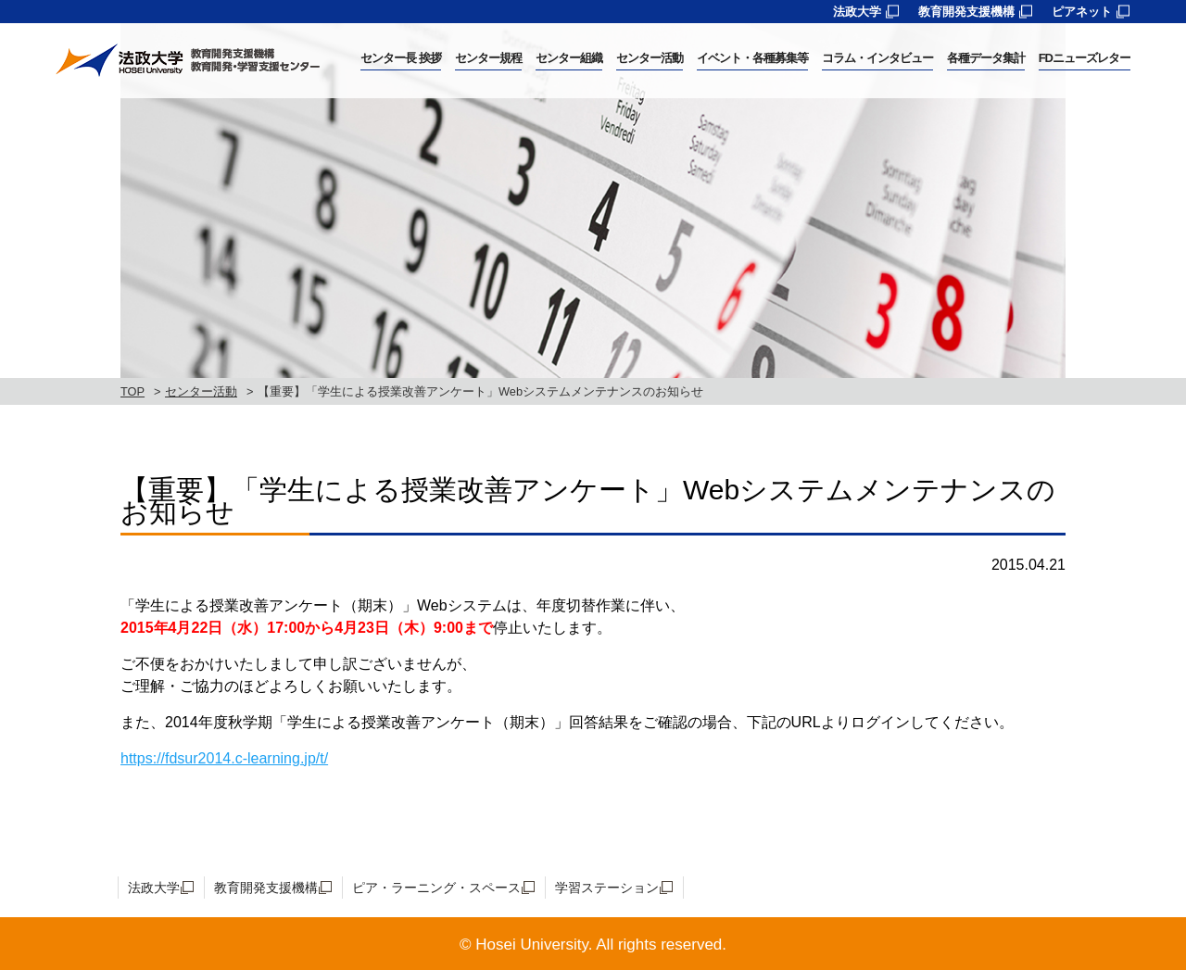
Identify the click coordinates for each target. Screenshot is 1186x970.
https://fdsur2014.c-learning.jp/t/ (224, 758)
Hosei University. (533, 944)
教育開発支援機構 (966, 12)
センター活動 (201, 391)
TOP (132, 391)
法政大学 (857, 12)
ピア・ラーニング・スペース (436, 887)
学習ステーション (607, 887)
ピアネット (1082, 12)
